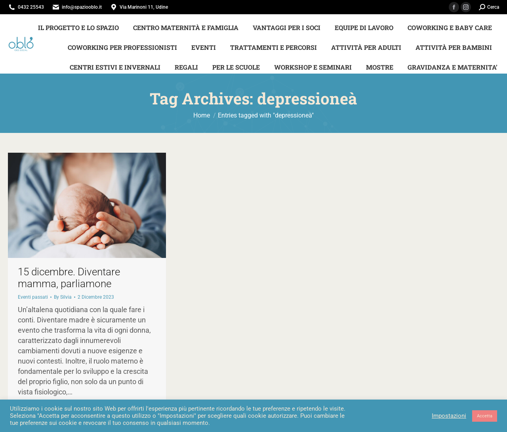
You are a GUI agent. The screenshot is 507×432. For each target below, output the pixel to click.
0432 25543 (31, 7)
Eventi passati (33, 297)
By (63, 297)
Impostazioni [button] (449, 415)
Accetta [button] (484, 416)
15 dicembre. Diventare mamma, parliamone (69, 278)
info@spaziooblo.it (82, 7)
